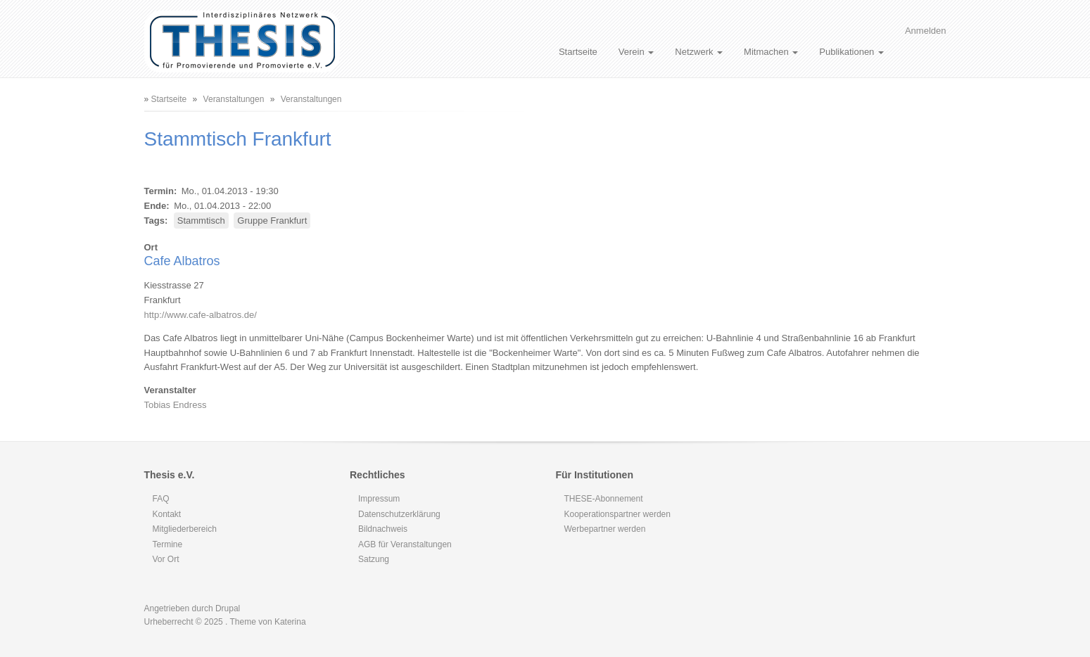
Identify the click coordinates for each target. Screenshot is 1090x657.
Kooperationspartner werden (617, 514)
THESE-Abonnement (603, 499)
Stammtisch (201, 220)
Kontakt (167, 514)
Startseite (578, 51)
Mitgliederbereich (185, 529)
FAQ (161, 499)
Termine (168, 544)
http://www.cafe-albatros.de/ (200, 315)
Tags (154, 220)
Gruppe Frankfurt (272, 220)
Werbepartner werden (605, 529)
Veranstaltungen (234, 99)
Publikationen (851, 51)
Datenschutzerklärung (399, 514)
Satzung (373, 559)
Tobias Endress (175, 405)
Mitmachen (771, 51)
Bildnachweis (382, 529)
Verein (636, 51)
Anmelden (925, 30)
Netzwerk (699, 51)
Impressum (379, 499)
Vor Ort (166, 559)
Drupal (227, 608)
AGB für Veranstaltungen (405, 544)
